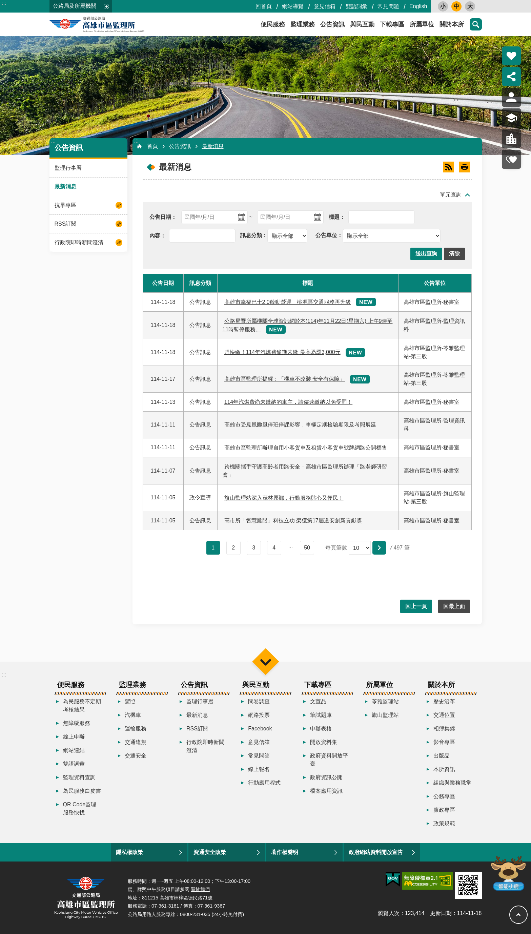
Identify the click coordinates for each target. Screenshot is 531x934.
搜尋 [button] (476, 24)
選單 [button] (265, 661)
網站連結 (74, 750)
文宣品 (318, 701)
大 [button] (470, 6)
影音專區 (444, 742)
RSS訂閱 (66, 224)
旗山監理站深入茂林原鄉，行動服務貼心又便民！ (284, 498)
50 (307, 548)
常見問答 (259, 756)
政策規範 (444, 823)
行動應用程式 (264, 783)
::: (4, 3)
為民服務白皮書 (82, 791)
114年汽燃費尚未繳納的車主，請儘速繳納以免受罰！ (288, 402)
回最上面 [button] (454, 606)
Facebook (260, 728)
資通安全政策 (209, 852)
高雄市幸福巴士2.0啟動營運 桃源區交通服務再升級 (287, 302)
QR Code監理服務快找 (80, 808)
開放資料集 (323, 742)
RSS (448, 167)
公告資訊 (332, 24)
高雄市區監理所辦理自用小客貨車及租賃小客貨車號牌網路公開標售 (305, 448)
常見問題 (388, 6)
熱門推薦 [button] (511, 55)
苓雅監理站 (385, 701)
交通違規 (135, 742)
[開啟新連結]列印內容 (464, 167)
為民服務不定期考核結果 (82, 705)
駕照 (130, 701)
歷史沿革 (444, 701)
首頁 (152, 146)
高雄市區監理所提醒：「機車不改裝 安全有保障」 (284, 379)
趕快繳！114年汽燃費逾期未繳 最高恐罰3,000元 (282, 352)
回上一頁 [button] (416, 606)
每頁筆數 (336, 548)
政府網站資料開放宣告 (376, 852)
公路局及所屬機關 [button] (74, 6)
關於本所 (452, 24)
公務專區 (444, 796)
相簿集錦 (444, 728)
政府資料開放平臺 (329, 760)
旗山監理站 (385, 715)
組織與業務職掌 (452, 783)
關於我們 (200, 889)
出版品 (441, 756)
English (418, 6)
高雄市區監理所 (110, 24)
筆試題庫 (321, 715)
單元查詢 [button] (451, 195)
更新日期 (441, 913)
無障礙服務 (76, 723)
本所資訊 (444, 769)
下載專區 (392, 24)
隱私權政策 (129, 852)
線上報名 (259, 769)
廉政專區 (444, 810)
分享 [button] (511, 76)
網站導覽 (293, 6)
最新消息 (65, 186)
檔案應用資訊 (326, 791)
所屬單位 (422, 24)
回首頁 (264, 6)
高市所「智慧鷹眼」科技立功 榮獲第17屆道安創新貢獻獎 (293, 520)
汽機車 (133, 715)
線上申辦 (74, 737)
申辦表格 (321, 728)
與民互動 (362, 24)
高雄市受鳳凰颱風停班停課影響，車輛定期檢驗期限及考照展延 (300, 425)
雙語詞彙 (356, 6)
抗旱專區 (65, 205)
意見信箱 (324, 6)
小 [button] (443, 6)
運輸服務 (135, 728)
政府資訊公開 (326, 777)
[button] (426, 254)
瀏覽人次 (389, 913)
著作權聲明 (284, 852)
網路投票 (259, 715)
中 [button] (456, 6)
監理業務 (302, 24)
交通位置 (444, 715)
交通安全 (135, 756)
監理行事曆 (68, 168)
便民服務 (273, 24)
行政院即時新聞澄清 (79, 242)
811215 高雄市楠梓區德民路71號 (177, 897)
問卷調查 (259, 701)
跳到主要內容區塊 (3, 3)
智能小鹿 (508, 873)
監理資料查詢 (79, 777)
